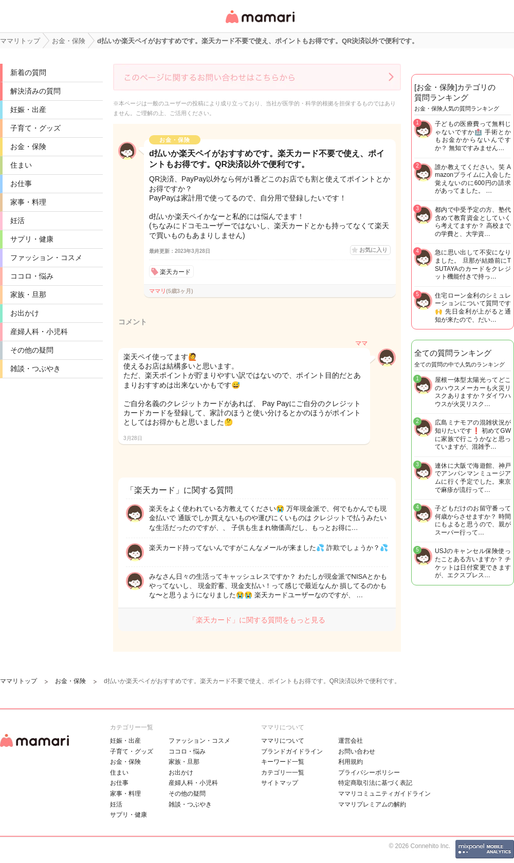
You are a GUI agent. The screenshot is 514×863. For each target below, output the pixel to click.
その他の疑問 (31, 350)
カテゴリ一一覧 (282, 772)
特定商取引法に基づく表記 (375, 782)
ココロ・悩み (31, 276)
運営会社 (350, 740)
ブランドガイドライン (292, 751)
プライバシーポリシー (369, 772)
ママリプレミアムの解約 (372, 804)
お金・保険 (28, 146)
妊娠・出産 (28, 109)
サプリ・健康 (31, 239)
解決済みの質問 (35, 91)
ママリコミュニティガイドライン (384, 793)
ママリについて (282, 740)
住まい (21, 165)
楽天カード (175, 272)
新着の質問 (28, 72)
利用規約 (350, 761)
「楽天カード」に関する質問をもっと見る (257, 620)
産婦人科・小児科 (39, 331)
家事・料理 (28, 202)
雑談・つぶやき (35, 368)
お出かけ (24, 313)
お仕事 (21, 183)
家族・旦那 (28, 294)
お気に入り (373, 250)
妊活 (17, 220)
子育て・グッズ (35, 128)
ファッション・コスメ (46, 257)
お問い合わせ (356, 751)
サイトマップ (279, 782)
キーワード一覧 (282, 761)
